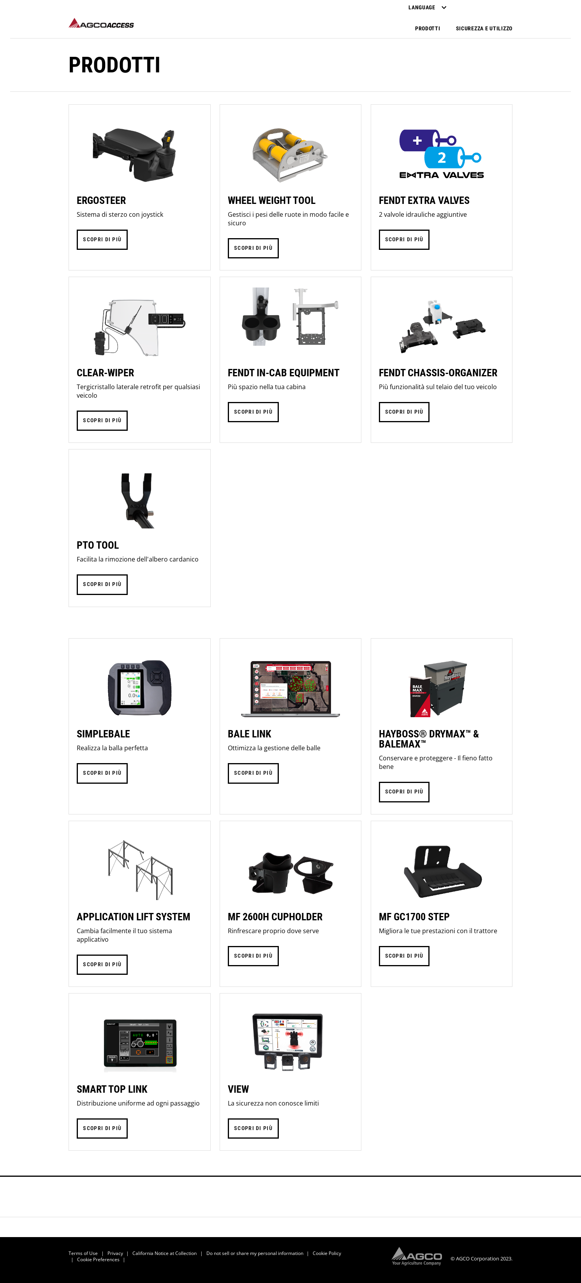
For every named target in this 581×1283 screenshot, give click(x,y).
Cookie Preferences (98, 1259)
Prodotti (427, 28)
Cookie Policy (327, 1253)
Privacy (115, 1253)
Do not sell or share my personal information (254, 1253)
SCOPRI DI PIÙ (102, 239)
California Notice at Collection (164, 1253)
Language (427, 7)
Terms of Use (83, 1253)
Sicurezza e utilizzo (484, 28)
